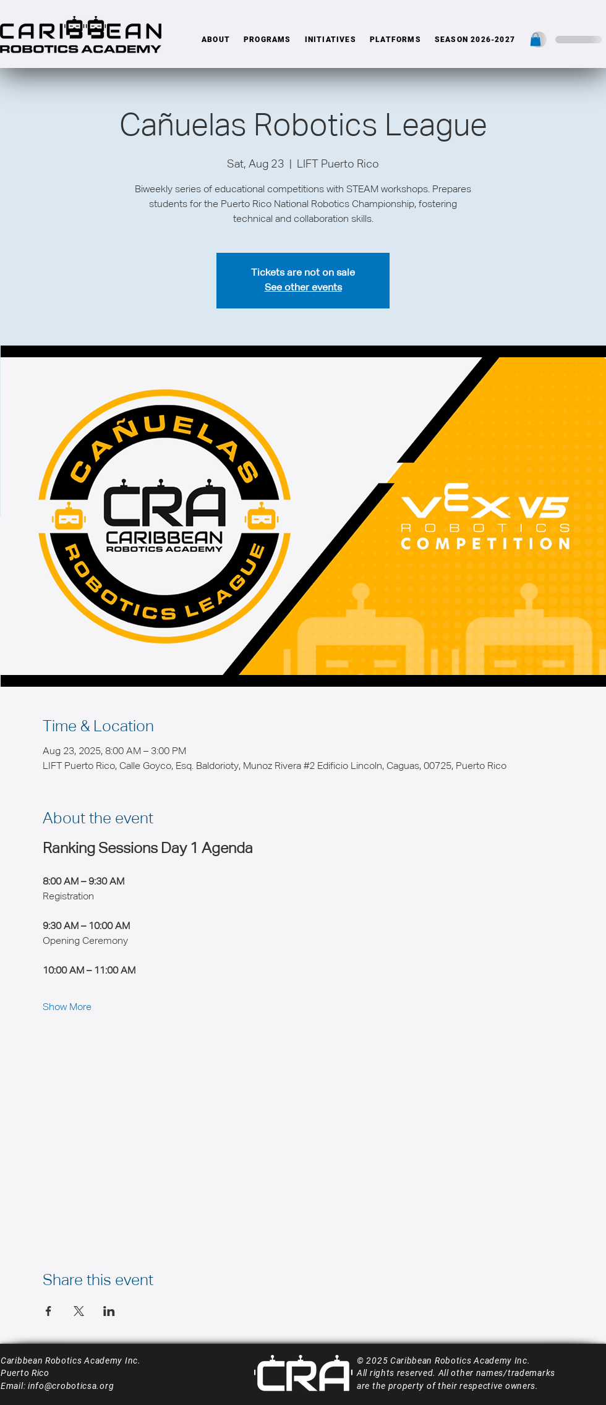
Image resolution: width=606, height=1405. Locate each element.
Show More (67, 1007)
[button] (216, 40)
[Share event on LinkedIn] (109, 1311)
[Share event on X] (79, 1311)
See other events (303, 288)
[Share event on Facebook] (48, 1311)
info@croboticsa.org (71, 1386)
